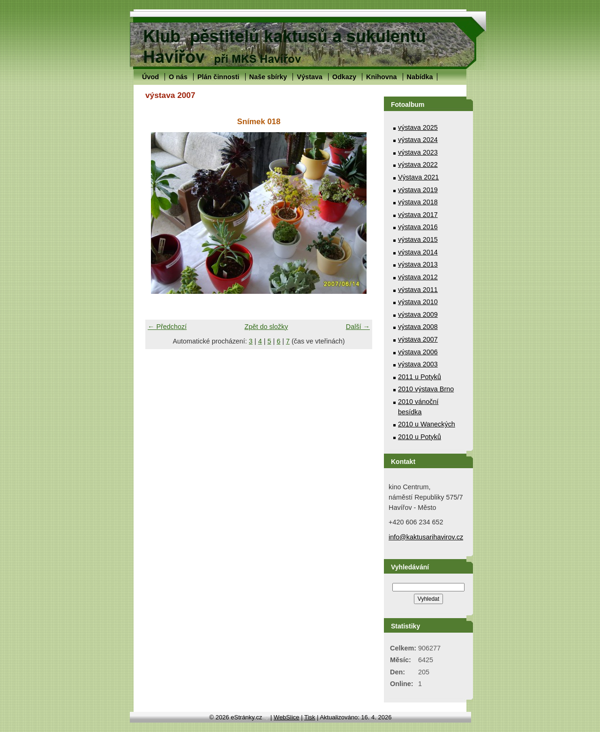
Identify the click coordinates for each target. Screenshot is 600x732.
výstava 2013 (418, 264)
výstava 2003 (418, 364)
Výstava (309, 77)
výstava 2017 (418, 214)
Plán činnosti (218, 77)
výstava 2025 (418, 127)
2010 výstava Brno (426, 389)
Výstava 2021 (418, 177)
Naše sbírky (268, 77)
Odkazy (344, 77)
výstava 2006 (418, 352)
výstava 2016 (418, 227)
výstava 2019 (418, 190)
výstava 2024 (418, 139)
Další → (358, 326)
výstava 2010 (418, 302)
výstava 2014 (418, 252)
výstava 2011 (418, 289)
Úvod (150, 77)
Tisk (309, 717)
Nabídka (420, 77)
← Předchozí (167, 326)
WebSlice (287, 717)
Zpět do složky (266, 326)
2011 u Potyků (419, 377)
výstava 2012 (418, 277)
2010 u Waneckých (426, 424)
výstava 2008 (418, 326)
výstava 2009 (418, 314)
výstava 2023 (418, 152)
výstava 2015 (418, 239)
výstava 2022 (418, 164)
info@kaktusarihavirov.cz (426, 537)
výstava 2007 (418, 339)
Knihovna (381, 77)
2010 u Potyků (419, 437)
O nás (178, 77)
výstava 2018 (418, 202)
